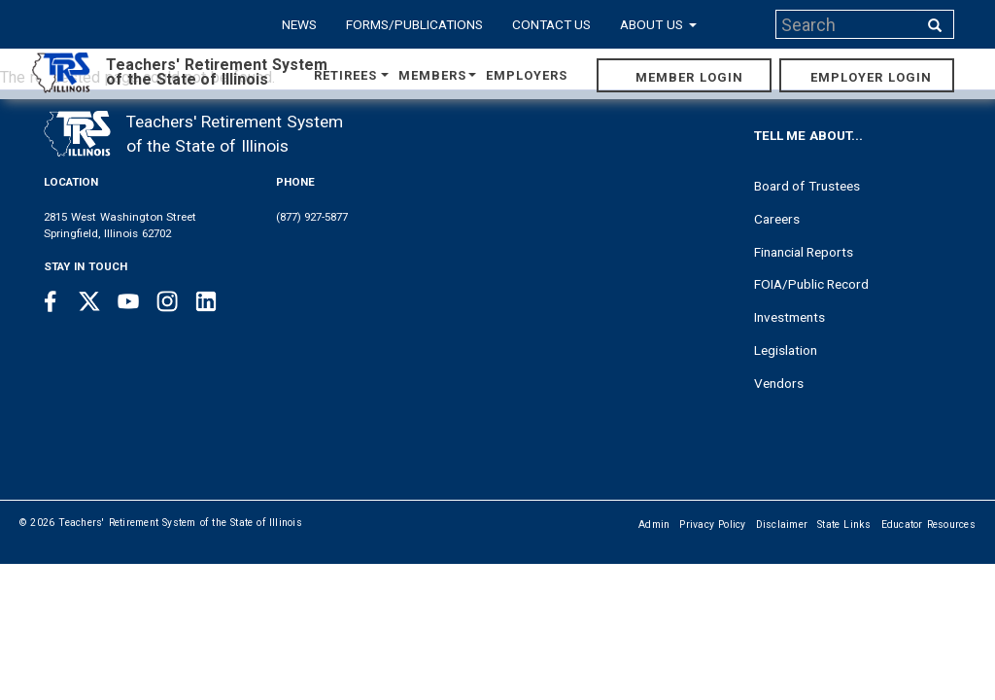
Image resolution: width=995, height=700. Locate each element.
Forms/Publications (414, 24)
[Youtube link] (128, 301)
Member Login (689, 77)
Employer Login (871, 77)
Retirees (352, 75)
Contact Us (552, 24)
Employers (526, 75)
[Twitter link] (89, 301)
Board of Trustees (807, 185)
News (299, 24)
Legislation (785, 350)
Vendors (779, 383)
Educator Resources (928, 524)
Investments (789, 317)
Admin (653, 524)
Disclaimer (782, 524)
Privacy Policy (712, 524)
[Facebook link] (50, 301)
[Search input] (848, 24)
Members (437, 75)
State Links (844, 524)
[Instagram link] (167, 301)
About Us (658, 24)
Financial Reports (804, 252)
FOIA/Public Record (812, 284)
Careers (777, 219)
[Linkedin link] (206, 301)
